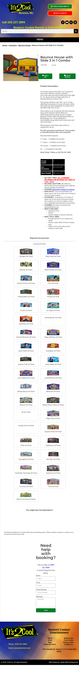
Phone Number (41, 590)
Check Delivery (67, 76)
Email (38, 582)
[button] (39, 39)
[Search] (76, 31)
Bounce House (24, 45)
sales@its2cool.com (22, 648)
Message (39, 597)
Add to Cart (43, 76)
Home (4, 45)
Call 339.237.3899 (13, 22)
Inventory (13, 45)
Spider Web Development (69, 662)
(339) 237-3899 (21, 644)
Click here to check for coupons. (63, 189)
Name (38, 576)
